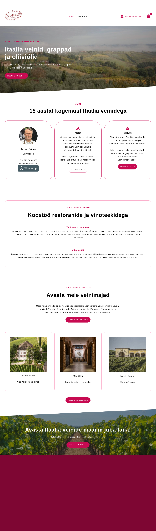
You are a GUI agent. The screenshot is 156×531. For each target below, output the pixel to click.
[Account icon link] (131, 16)
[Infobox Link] (28, 361)
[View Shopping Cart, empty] (148, 16)
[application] (86, 16)
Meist (71, 16)
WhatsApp (31, 168)
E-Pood (82, 16)
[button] (78, 170)
